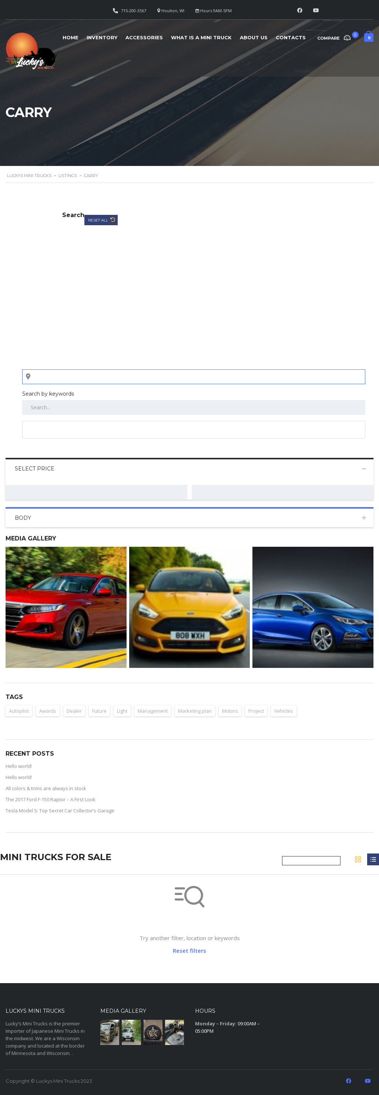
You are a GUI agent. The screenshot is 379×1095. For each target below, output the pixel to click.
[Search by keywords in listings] (193, 407)
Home (70, 37)
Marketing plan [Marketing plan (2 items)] (195, 711)
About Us (254, 37)
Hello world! (19, 766)
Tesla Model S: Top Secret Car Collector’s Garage (60, 810)
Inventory (102, 37)
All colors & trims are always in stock (46, 788)
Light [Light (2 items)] (122, 711)
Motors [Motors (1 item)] (230, 711)
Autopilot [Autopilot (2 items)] (19, 711)
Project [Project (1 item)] (256, 711)
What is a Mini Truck (201, 37)
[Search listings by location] (193, 376)
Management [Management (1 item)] (153, 711)
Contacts (291, 37)
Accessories (144, 37)
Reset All (98, 220)
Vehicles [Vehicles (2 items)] (283, 711)
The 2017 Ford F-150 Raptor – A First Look (50, 799)
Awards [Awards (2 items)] (47, 711)
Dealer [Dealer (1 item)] (74, 711)
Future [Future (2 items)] (99, 711)
